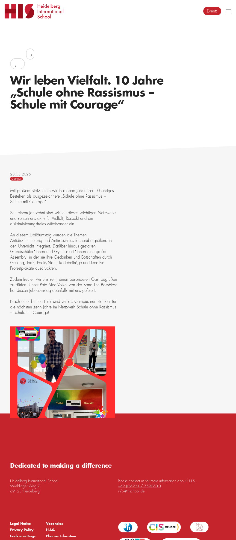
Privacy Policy (21, 529)
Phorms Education (61, 536)
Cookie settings (22, 536)
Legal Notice (20, 523)
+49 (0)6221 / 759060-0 (139, 486)
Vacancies (54, 523)
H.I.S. (50, 529)
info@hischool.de (131, 491)
